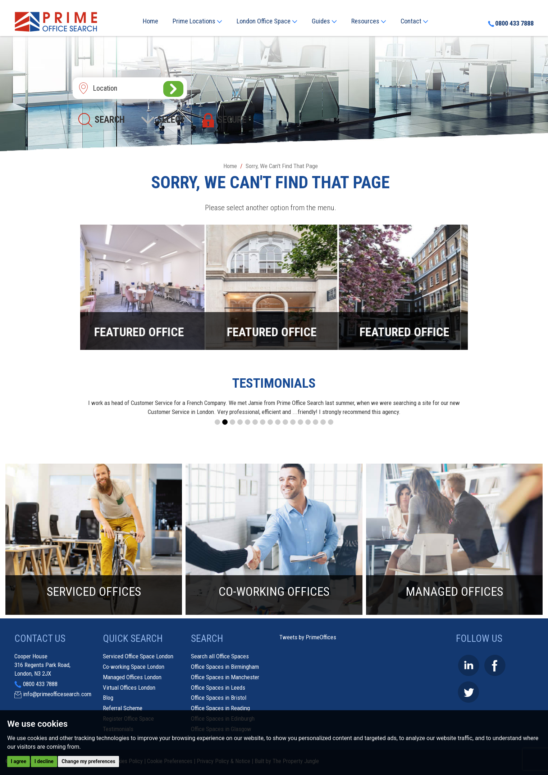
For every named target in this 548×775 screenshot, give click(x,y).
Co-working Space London (133, 666)
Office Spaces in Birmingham (225, 666)
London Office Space (267, 21)
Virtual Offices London (129, 687)
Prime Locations (197, 21)
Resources (368, 21)
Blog (108, 697)
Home (150, 21)
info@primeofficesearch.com (57, 694)
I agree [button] (18, 761)
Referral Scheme (122, 708)
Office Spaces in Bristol (218, 697)
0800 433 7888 (511, 23)
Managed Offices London (132, 677)
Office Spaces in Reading (220, 708)
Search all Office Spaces (220, 656)
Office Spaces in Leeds (218, 687)
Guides (324, 21)
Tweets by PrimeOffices (307, 637)
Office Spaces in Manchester (225, 677)
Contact (414, 21)
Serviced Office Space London (138, 656)
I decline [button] (44, 761)
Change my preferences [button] (88, 761)
